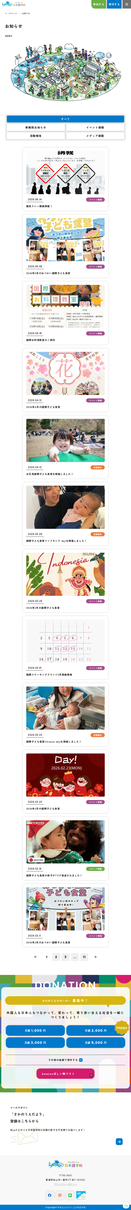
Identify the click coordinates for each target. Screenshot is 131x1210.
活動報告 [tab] (36, 136)
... (74, 957)
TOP (126, 1206)
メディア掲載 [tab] (95, 136)
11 (84, 957)
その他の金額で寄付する (63, 1060)
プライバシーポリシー (65, 1184)
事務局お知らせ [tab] (35, 127)
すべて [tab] (65, 119)
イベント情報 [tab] (95, 127)
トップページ (11, 13)
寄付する (114, 4)
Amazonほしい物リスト (58, 1074)
